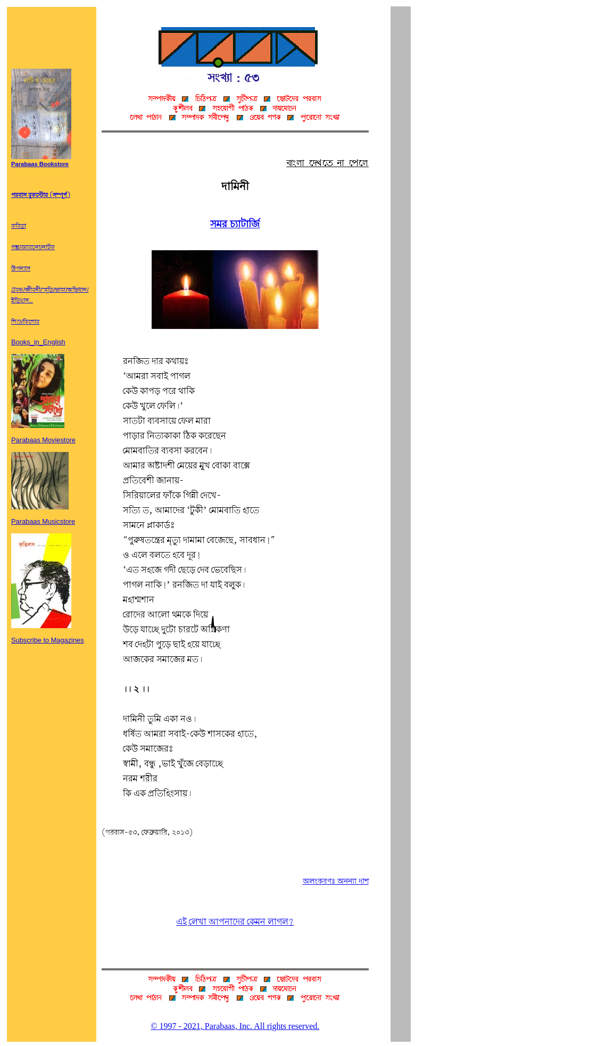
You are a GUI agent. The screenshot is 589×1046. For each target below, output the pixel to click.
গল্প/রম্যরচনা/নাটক (33, 247)
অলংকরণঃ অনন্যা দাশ (336, 881)
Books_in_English (38, 342)
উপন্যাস (20, 269)
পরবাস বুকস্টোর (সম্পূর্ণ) (40, 195)
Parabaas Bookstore (41, 161)
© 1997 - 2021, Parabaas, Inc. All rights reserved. (235, 1026)
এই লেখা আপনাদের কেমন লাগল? (235, 922)
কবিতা (18, 226)
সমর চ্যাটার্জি (235, 225)
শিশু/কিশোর (25, 322)
